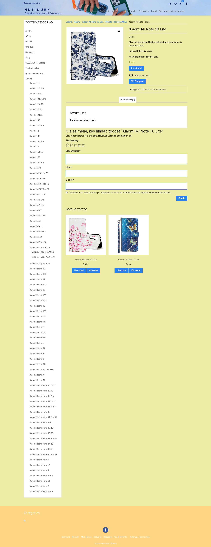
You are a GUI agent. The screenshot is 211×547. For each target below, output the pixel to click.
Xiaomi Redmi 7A (37, 348)
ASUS (28, 36)
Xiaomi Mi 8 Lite (37, 200)
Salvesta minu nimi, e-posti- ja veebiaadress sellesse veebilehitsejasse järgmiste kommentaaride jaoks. (120, 192)
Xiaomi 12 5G (36, 93)
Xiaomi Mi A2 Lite (38, 231)
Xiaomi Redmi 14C (38, 300)
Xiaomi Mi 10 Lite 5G (39, 173)
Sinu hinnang (72, 140)
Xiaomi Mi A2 (36, 226)
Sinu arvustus (73, 151)
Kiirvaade (79, 264)
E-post (70, 180)
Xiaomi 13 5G (36, 109)
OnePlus (29, 47)
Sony (27, 57)
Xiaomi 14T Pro (37, 141)
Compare (93, 11)
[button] (119, 31)
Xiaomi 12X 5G (36, 104)
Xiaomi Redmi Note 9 (39, 486)
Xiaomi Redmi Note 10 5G (41, 391)
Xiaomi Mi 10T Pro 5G (39, 189)
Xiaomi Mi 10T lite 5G (39, 184)
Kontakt (104, 11)
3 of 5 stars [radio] (75, 145)
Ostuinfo (131, 11)
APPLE (28, 31)
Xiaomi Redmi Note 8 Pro (41, 475)
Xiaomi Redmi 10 (37, 268)
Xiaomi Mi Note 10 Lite (40, 247)
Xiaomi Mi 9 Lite (37, 205)
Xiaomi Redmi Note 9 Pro (41, 491)
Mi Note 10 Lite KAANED (43, 252)
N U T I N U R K (37, 10)
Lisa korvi (136, 68)
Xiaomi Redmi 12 (37, 279)
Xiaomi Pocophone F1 (40, 263)
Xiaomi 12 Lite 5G (38, 99)
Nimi (69, 167)
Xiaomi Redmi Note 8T (40, 481)
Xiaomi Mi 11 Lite (37, 194)
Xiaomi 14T (35, 136)
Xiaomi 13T (35, 120)
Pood (154, 11)
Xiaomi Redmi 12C (38, 284)
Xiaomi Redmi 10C (38, 274)
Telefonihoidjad (32, 68)
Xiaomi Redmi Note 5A (40, 465)
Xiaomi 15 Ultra (36, 152)
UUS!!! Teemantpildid (34, 73)
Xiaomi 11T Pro (37, 88)
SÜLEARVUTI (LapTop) (35, 63)
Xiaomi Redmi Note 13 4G (41, 428)
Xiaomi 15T (35, 157)
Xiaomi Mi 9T (36, 210)
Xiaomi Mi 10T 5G (38, 178)
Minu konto (117, 11)
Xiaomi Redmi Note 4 (39, 459)
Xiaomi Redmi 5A (37, 332)
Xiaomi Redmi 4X (37, 322)
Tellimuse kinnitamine (171, 11)
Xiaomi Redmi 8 (37, 353)
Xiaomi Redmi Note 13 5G (41, 433)
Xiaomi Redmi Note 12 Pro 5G (43, 417)
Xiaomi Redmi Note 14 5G (41, 449)
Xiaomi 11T (35, 83)
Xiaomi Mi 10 (35, 168)
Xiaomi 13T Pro (37, 125)
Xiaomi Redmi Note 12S (40, 422)
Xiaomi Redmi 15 (37, 306)
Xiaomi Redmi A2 (37, 380)
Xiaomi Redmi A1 (37, 375)
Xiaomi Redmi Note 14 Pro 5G (43, 454)
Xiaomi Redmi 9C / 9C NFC (42, 369)
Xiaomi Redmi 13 (37, 290)
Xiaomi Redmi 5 (37, 327)
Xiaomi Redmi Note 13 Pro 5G (43, 438)
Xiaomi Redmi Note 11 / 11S (43, 401)
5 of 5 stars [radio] (83, 145)
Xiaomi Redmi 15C (38, 311)
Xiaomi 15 (34, 146)
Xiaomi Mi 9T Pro (37, 215)
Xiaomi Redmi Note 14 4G (41, 444)
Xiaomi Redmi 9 (37, 359)
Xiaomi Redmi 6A (37, 337)
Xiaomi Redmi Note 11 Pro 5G (43, 406)
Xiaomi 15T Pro (37, 162)
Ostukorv (144, 11)
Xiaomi (28, 78)
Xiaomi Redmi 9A (37, 364)
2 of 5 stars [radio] (71, 145)
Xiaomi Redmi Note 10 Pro (42, 396)
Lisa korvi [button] (79, 257)
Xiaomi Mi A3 (36, 237)
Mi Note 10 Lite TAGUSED (43, 257)
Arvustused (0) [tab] (127, 99)
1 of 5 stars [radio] (67, 145)
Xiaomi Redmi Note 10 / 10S (43, 385)
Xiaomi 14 (34, 131)
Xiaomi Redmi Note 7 (39, 470)
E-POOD (123, 537)
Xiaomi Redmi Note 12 (40, 412)
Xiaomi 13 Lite (36, 115)
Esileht (69, 22)
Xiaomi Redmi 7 (37, 343)
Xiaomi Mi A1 (36, 221)
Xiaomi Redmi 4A (37, 316)
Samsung (29, 52)
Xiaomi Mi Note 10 (38, 242)
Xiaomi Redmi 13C (38, 295)
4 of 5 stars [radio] (79, 145)
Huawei (28, 41)
